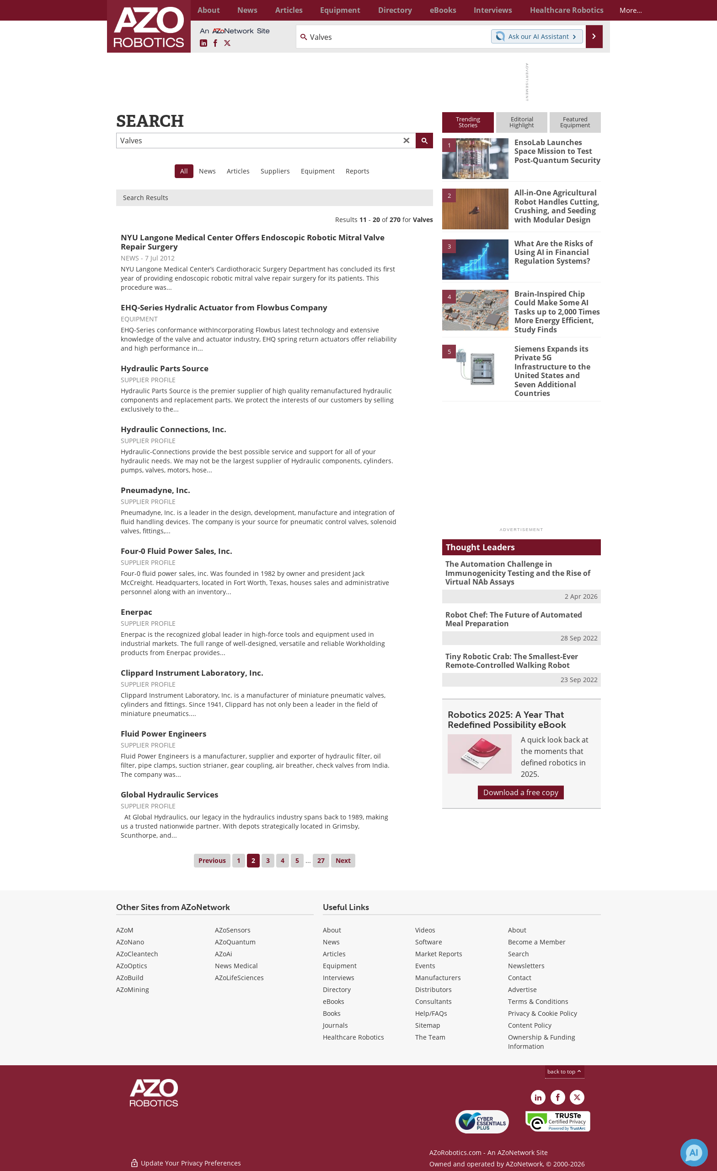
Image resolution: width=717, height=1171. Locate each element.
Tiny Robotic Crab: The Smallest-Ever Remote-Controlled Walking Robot (509, 642)
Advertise (522, 989)
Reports (357, 171)
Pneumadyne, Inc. (155, 490)
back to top (564, 1071)
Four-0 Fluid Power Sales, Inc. (176, 551)
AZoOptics (131, 965)
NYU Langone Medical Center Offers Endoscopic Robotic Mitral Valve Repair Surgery (253, 242)
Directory (337, 989)
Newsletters (526, 965)
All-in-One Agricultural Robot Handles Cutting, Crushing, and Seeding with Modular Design (554, 205)
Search (518, 953)
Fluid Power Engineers (163, 733)
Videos (425, 930)
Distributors (433, 989)
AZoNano (130, 942)
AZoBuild (130, 977)
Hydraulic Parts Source (165, 368)
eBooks (333, 1001)
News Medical (236, 965)
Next (343, 860)
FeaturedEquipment (575, 122)
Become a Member (537, 942)
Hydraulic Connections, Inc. (173, 429)
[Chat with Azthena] (694, 1152)
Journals (335, 1025)
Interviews (338, 977)
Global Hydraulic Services (169, 794)
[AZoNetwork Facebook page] (215, 43)
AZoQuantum (235, 942)
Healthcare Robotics (353, 1037)
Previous (212, 860)
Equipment (318, 171)
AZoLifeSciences (239, 977)
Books (332, 1013)
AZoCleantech (137, 953)
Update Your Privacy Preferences (185, 1159)
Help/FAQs (431, 1013)
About (332, 930)
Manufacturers (438, 977)
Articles (238, 171)
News (207, 171)
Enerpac (136, 612)
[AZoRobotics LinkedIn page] (203, 43)
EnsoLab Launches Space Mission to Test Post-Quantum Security (556, 150)
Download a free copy (520, 772)
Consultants (433, 1001)
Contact (519, 977)
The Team (430, 1037)
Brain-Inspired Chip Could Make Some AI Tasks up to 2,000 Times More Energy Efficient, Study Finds (555, 310)
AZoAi (223, 953)
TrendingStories (468, 122)
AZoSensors (233, 930)
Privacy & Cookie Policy (542, 1013)
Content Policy (529, 1025)
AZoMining (132, 989)
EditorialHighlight (521, 122)
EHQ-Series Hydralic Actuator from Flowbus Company (224, 307)
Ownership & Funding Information (541, 1042)
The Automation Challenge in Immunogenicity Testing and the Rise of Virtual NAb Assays (514, 557)
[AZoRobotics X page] (227, 43)
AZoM (125, 930)
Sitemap (427, 1025)
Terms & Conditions (538, 1001)
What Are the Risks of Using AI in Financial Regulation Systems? (551, 252)
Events (425, 965)
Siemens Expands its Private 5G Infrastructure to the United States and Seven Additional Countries (556, 362)
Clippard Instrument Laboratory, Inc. (192, 672)
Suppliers (275, 171)
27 (321, 860)
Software (428, 942)
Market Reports (438, 953)
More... (591, 10)
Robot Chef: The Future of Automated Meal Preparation (519, 601)
